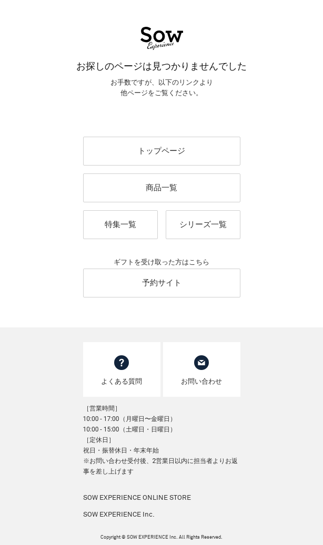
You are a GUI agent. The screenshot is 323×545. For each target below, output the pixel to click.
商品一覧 (161, 187)
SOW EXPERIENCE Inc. (119, 514)
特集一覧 (120, 224)
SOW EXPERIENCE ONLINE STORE (137, 498)
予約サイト (161, 282)
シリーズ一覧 (203, 224)
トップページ (161, 151)
